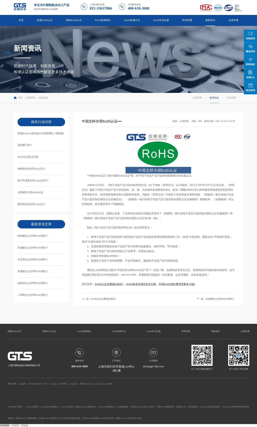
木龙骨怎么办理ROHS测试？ (33, 259)
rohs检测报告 (122, 407)
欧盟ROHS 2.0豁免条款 (187, 407)
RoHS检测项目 (103, 20)
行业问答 (231, 97)
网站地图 (12, 384)
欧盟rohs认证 (86, 384)
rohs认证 (74, 384)
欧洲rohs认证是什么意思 (142, 407)
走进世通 (233, 20)
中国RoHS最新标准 (165, 407)
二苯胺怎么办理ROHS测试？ (33, 295)
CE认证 (15, 425)
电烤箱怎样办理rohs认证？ (32, 168)
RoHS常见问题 (161, 20)
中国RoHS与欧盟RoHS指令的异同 (98, 418)
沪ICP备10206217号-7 (38, 384)
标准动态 (43, 97)
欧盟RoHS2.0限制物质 (26, 418)
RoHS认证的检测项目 (210, 407)
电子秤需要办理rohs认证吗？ (33, 180)
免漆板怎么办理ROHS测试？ (33, 271)
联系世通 (187, 20)
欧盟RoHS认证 (45, 20)
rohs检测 (108, 384)
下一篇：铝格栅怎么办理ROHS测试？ (216, 299)
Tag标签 (22, 384)
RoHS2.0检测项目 (106, 407)
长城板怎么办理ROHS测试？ (33, 247)
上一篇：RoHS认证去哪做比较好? (99, 299)
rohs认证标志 (67, 407)
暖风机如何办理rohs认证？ (32, 204)
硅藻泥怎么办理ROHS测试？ (33, 283)
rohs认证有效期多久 (49, 407)
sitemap (53, 384)
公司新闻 (197, 97)
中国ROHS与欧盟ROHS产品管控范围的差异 (59, 418)
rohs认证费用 (32, 407)
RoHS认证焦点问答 (28, 157)
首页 (21, 20)
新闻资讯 (210, 20)
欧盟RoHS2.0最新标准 (85, 407)
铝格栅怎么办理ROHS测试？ (33, 236)
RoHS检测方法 (132, 20)
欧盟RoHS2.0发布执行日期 (128, 418)
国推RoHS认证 (74, 20)
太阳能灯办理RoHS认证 (30, 192)
